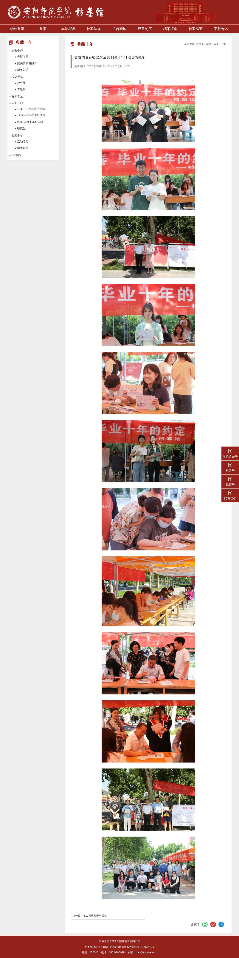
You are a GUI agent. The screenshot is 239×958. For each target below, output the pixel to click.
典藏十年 (211, 44)
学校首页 (17, 29)
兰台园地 (119, 29)
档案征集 (170, 29)
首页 (42, 29)
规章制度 (145, 29)
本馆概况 (68, 29)
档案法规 (94, 29)
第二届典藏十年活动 (95, 915)
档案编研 (196, 29)
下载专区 (221, 29)
